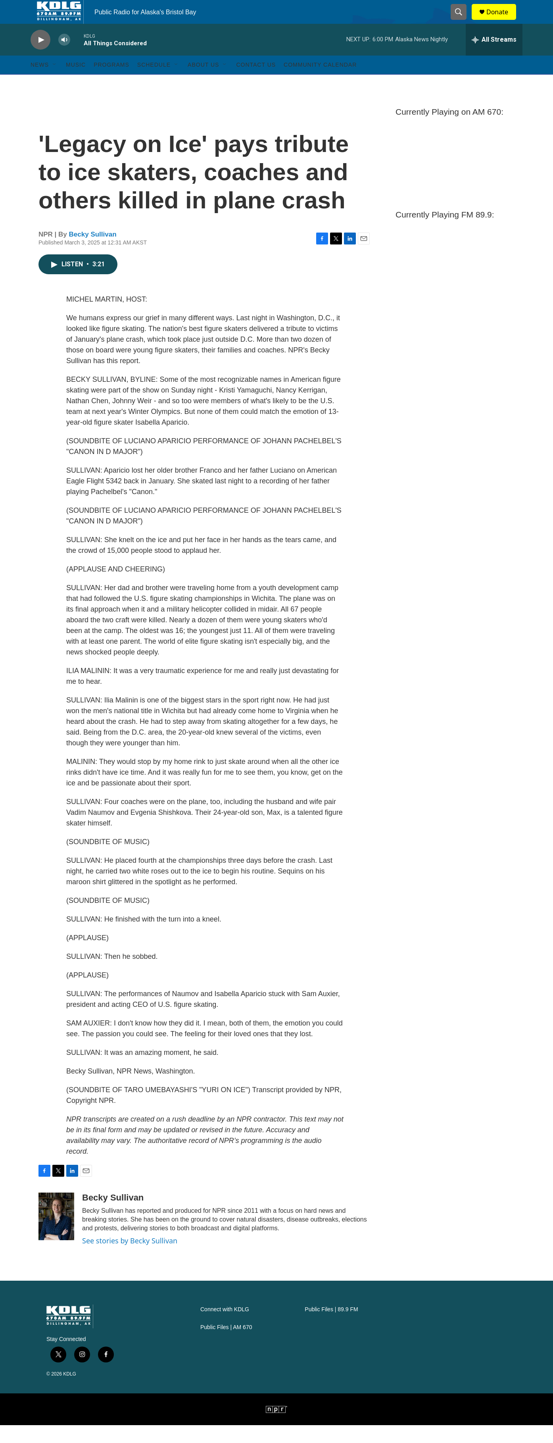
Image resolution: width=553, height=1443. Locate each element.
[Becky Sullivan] (56, 1234)
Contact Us (256, 82)
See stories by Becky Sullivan (129, 1258)
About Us (203, 82)
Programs (111, 82)
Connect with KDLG (224, 1327)
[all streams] (494, 57)
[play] (40, 57)
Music (76, 82)
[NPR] (276, 1427)
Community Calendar (320, 82)
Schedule (154, 82)
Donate (502, 21)
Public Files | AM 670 (226, 1345)
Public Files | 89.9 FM (331, 1327)
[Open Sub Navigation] (55, 82)
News (40, 82)
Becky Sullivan (93, 252)
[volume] (64, 58)
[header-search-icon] (462, 21)
